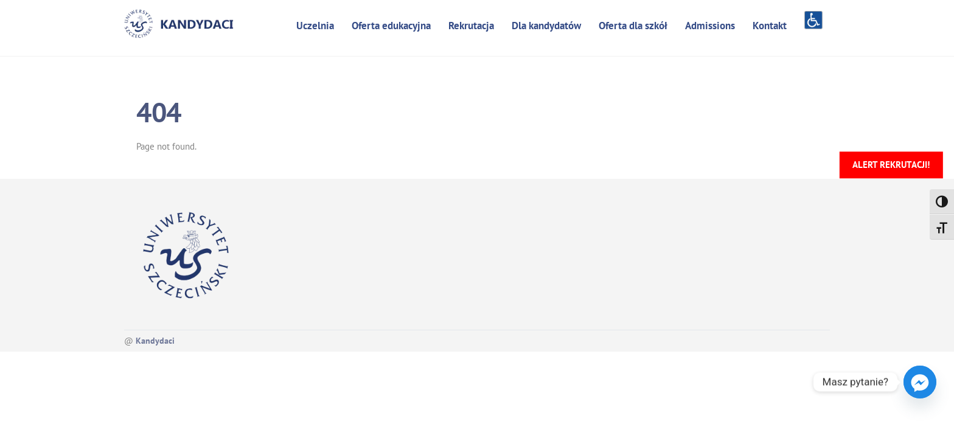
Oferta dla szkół (633, 25)
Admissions (710, 25)
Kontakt (770, 25)
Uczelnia (315, 25)
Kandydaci (155, 340)
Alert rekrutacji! (891, 164)
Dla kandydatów (546, 25)
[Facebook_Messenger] (920, 382)
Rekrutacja (471, 25)
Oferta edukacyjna (391, 25)
